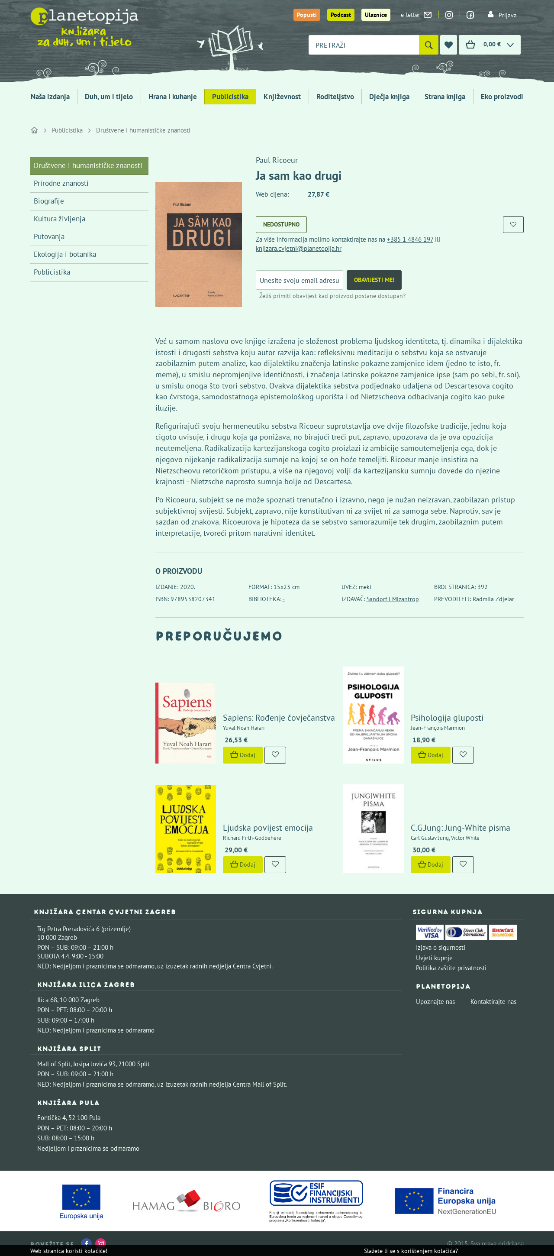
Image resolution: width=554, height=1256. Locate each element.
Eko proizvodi (502, 96)
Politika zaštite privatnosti (451, 968)
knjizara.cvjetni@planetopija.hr (298, 248)
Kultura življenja (59, 218)
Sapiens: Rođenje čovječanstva (279, 717)
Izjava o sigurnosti (440, 947)
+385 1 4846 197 (410, 239)
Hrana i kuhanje (172, 96)
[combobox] (364, 45)
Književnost (282, 96)
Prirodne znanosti (61, 183)
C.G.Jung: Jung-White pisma (460, 827)
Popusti (307, 15)
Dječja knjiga (389, 96)
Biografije (49, 201)
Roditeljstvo (335, 96)
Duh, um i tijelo (109, 96)
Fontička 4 (51, 1118)
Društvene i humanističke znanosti (143, 130)
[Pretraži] (428, 45)
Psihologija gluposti (447, 717)
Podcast (341, 15)
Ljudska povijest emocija (268, 827)
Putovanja (49, 236)
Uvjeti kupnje (434, 958)
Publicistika (230, 96)
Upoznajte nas (435, 1001)
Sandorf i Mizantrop (393, 599)
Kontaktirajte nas (493, 1001)
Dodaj (242, 755)
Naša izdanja (50, 96)
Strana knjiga (445, 96)
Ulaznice (376, 15)
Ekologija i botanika (65, 254)
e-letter (416, 15)
